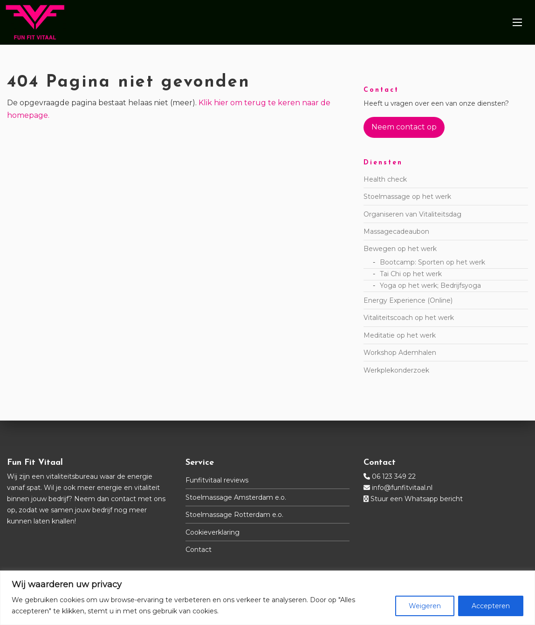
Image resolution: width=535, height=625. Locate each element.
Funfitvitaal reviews (216, 480)
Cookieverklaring (212, 532)
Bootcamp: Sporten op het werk (432, 262)
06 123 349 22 (394, 476)
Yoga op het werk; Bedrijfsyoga (430, 285)
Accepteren (491, 606)
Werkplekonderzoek (396, 370)
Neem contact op (404, 126)
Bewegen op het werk (400, 249)
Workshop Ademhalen (400, 352)
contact (123, 499)
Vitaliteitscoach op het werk (409, 317)
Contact (198, 549)
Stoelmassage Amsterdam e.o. (235, 497)
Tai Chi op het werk (411, 274)
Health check (385, 179)
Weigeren (425, 606)
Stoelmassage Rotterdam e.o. (234, 514)
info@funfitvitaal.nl (402, 487)
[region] (267, 598)
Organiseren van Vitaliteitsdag (412, 214)
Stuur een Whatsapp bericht (416, 499)
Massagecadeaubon (396, 231)
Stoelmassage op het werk (407, 196)
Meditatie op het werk (400, 335)
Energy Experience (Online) (408, 300)
